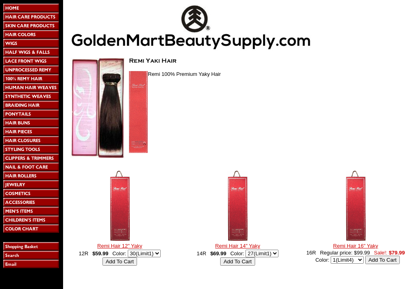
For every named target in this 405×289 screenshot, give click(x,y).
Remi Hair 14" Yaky (237, 246)
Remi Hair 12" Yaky (119, 246)
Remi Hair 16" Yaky (355, 246)
